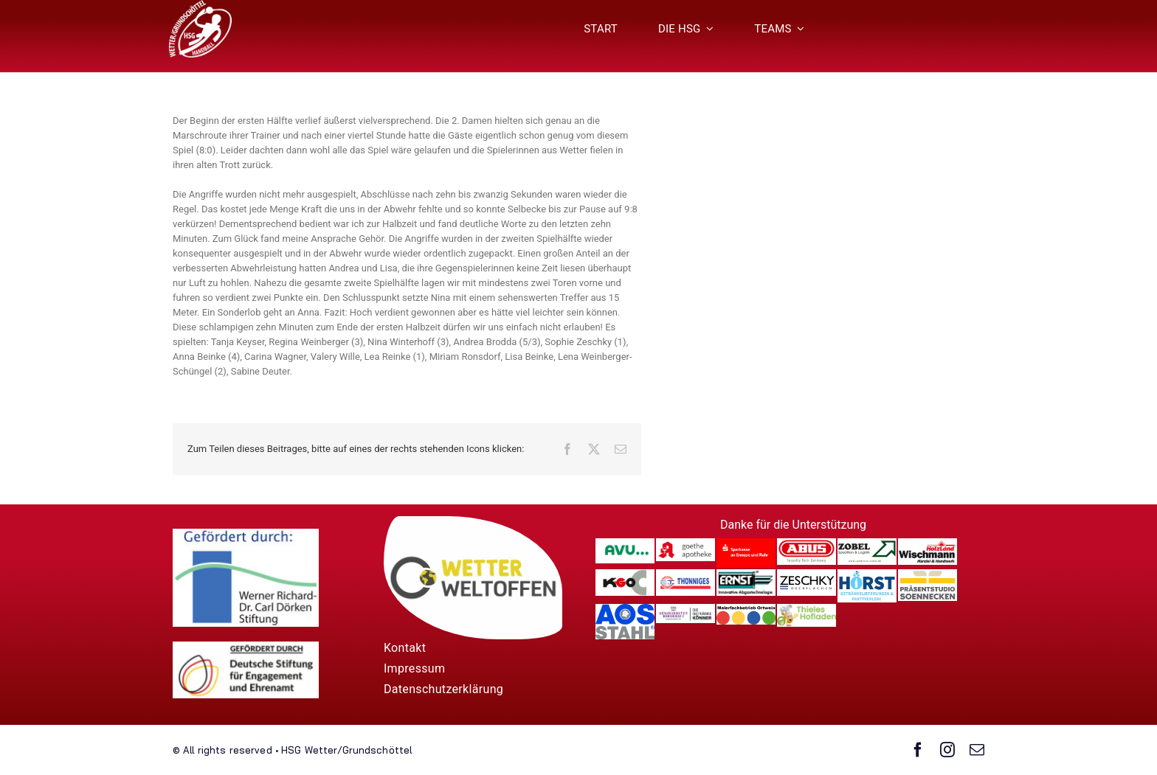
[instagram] (947, 750)
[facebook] (918, 750)
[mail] (977, 750)
